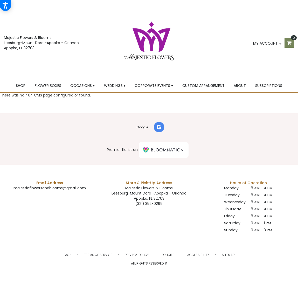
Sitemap (228, 255)
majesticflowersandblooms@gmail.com (49, 188)
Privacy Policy (137, 255)
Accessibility (198, 255)
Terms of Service (98, 255)
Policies (168, 255)
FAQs (67, 255)
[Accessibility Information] (5, 5)
